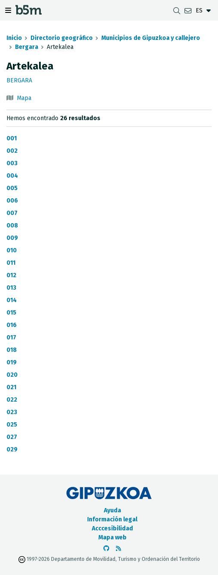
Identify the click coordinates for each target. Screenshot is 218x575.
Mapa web (112, 537)
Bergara (26, 47)
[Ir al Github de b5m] (106, 548)
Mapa (24, 98)
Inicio (14, 38)
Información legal (112, 519)
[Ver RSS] (118, 548)
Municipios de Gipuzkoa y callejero (150, 38)
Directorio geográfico (61, 38)
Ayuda (112, 510)
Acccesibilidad (112, 528)
